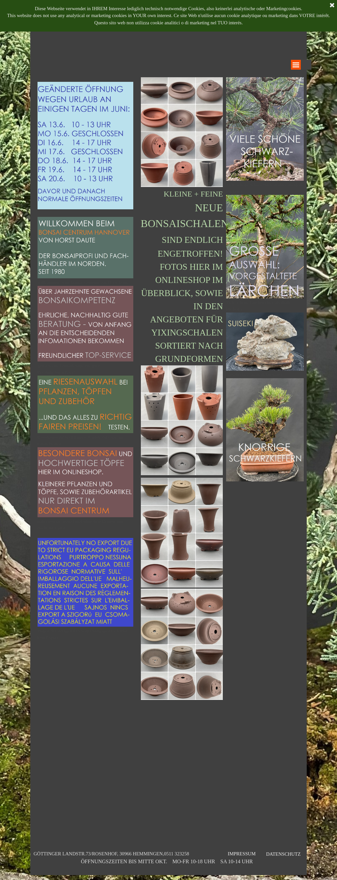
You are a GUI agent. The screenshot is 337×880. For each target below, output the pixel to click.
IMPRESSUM (242, 853)
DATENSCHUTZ (283, 854)
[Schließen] (332, 6)
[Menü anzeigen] (296, 65)
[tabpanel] (85, 364)
